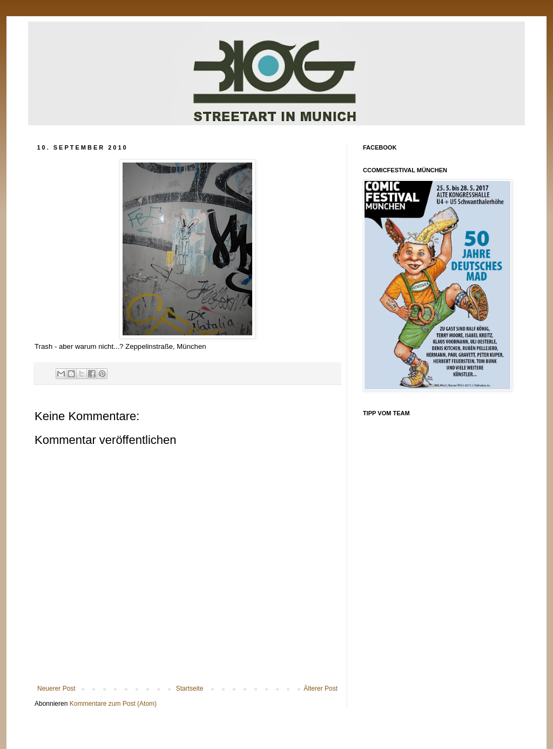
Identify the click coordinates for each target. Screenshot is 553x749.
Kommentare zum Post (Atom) (113, 703)
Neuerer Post (56, 688)
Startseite (190, 688)
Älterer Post (321, 688)
